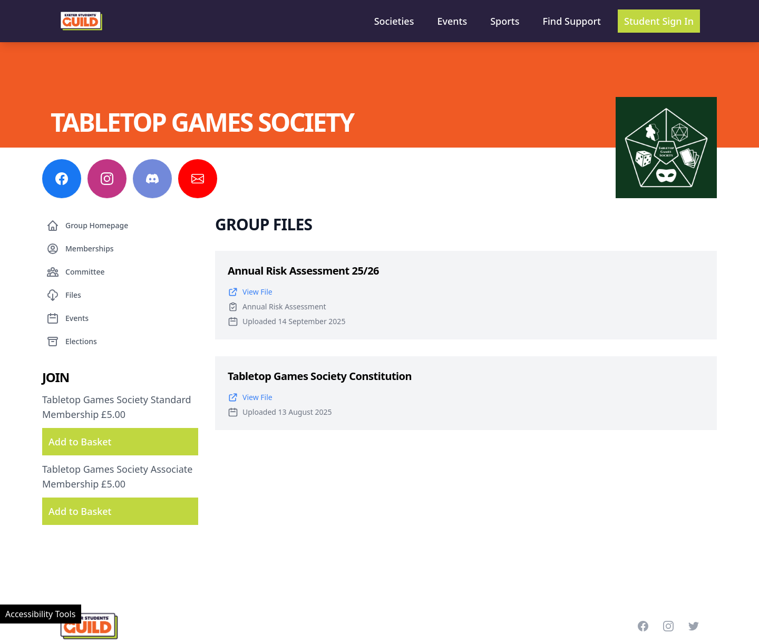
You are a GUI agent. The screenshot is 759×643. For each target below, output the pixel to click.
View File (250, 292)
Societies (394, 21)
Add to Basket (79, 441)
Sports (504, 21)
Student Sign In (659, 21)
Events (452, 21)
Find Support (572, 21)
